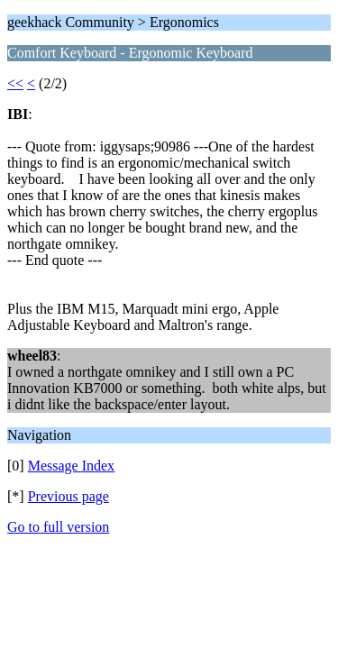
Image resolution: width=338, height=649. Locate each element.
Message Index (71, 465)
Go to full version (58, 527)
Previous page (68, 496)
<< (15, 83)
